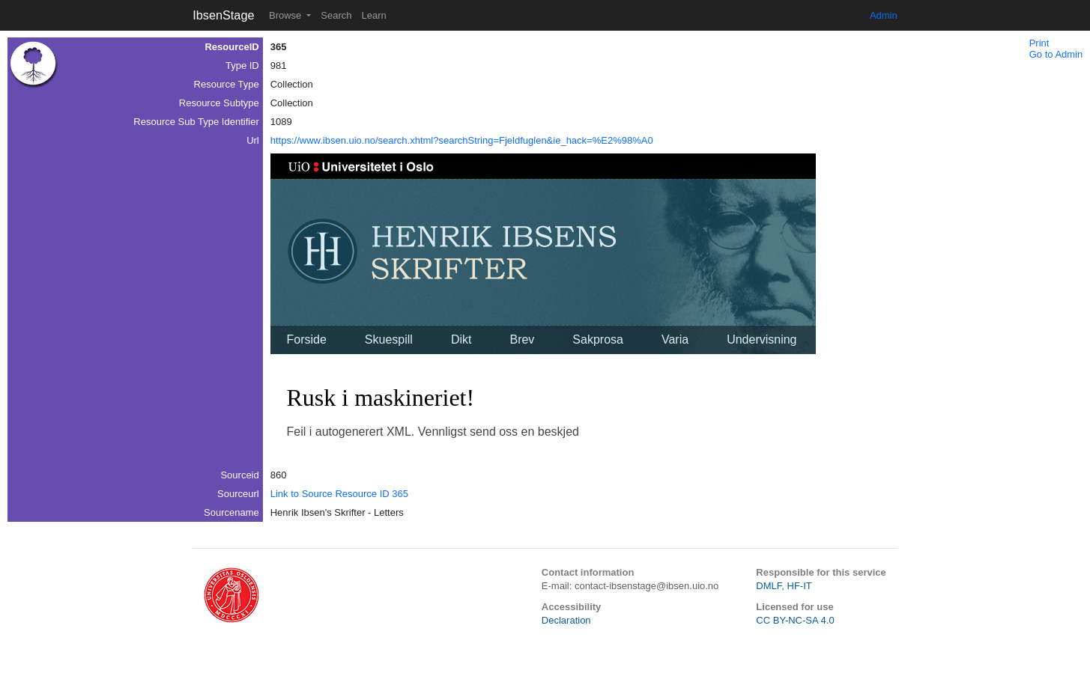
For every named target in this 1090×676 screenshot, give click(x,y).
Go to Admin (1056, 54)
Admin (883, 15)
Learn (373, 15)
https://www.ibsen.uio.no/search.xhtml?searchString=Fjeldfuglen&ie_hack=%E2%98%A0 (461, 140)
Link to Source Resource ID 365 (339, 493)
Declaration (566, 620)
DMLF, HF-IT (783, 585)
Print (1039, 43)
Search (336, 15)
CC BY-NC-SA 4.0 (795, 620)
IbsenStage (223, 15)
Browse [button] (286, 15)
